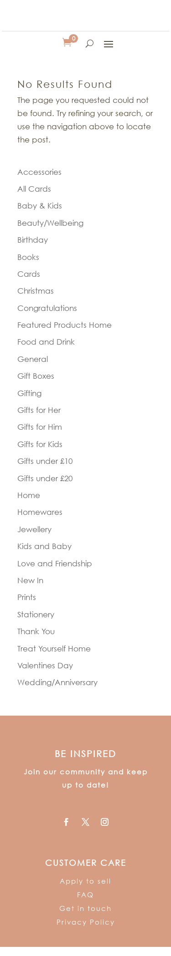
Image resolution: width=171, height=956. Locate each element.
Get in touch (85, 908)
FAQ (85, 894)
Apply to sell (85, 880)
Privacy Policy (86, 921)
